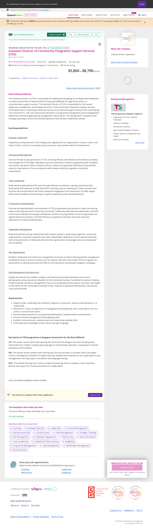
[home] (14, 14)
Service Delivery (20, 450)
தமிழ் (96, 34)
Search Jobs (73, 15)
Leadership (56, 428)
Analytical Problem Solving (47, 441)
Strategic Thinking (87, 432)
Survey (25, 505)
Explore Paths (102, 15)
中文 (70, 34)
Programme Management (24, 445)
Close (141, 4)
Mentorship (68, 437)
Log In (143, 15)
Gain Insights (87, 15)
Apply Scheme (129, 15)
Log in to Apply (127, 467)
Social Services (43, 432)
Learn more (139, 154)
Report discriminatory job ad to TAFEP (83, 88)
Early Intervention (88, 437)
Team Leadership (20, 441)
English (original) (55, 34)
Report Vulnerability (21, 516)
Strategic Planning (36, 428)
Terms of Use (57, 517)
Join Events (115, 15)
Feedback (129, 510)
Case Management (51, 445)
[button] (144, 22)
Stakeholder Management (77, 445)
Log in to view (95, 395)
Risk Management (21, 437)
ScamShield (108, 21)
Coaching (17, 428)
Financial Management (77, 428)
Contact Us (116, 510)
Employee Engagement (46, 437)
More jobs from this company (124, 62)
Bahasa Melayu (83, 34)
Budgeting (69, 441)
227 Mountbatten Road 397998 (23, 62)
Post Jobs (35, 505)
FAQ (139, 510)
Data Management (64, 432)
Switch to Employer (30, 15)
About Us (15, 505)
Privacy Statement (41, 517)
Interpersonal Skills (21, 432)
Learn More (117, 98)
